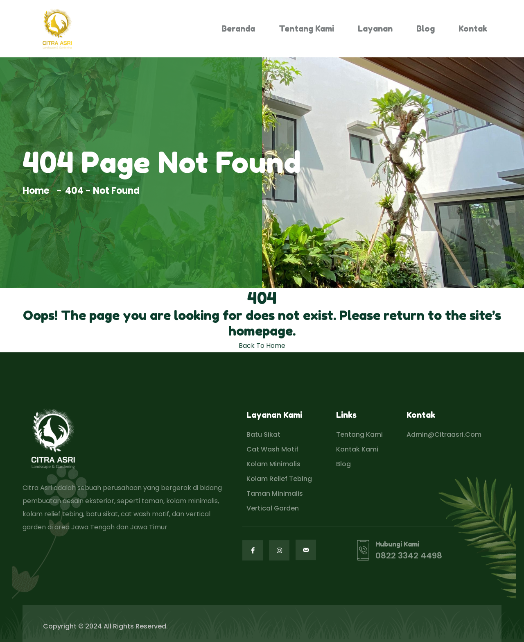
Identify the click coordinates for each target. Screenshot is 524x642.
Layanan (375, 29)
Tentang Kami (306, 29)
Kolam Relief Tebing (279, 478)
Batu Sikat (263, 434)
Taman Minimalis (274, 493)
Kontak (472, 29)
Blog (425, 29)
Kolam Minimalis (273, 464)
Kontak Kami (357, 449)
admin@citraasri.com (444, 434)
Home (38, 190)
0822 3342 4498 (408, 556)
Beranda (238, 29)
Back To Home (262, 345)
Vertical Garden (272, 508)
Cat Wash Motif (272, 449)
